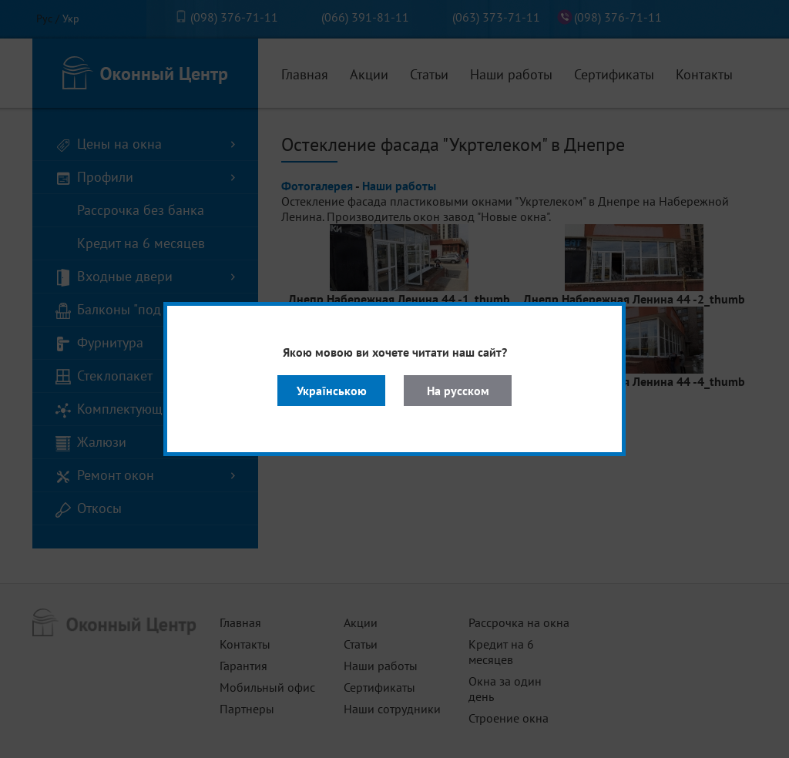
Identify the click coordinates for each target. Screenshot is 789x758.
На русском (458, 390)
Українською (332, 390)
